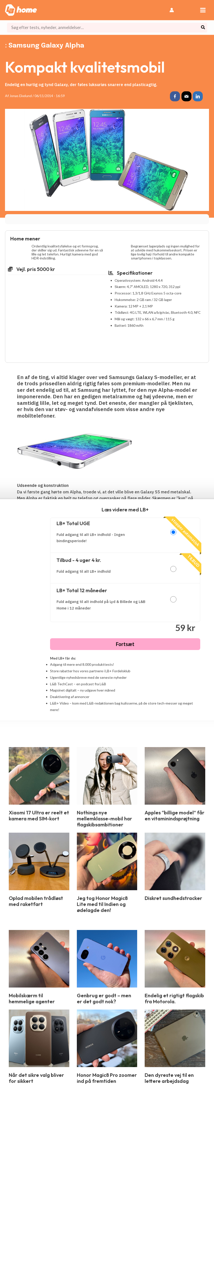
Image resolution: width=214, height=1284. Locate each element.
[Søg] (203, 27)
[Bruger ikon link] (171, 10)
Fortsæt (125, 644)
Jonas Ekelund (21, 96)
